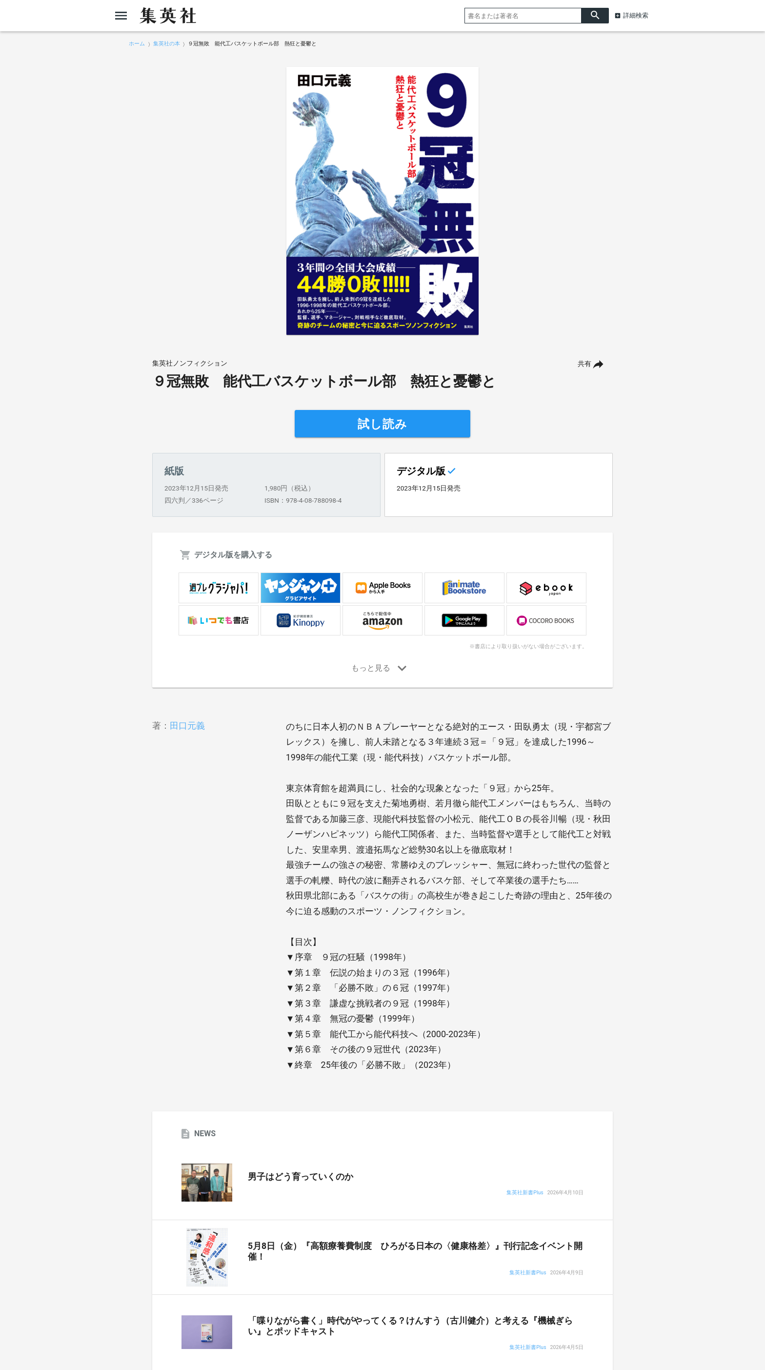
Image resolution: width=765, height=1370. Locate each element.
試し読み (382, 424)
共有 (584, 364)
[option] (382, 201)
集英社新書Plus (524, 1193)
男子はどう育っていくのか (300, 1177)
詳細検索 (635, 15)
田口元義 (187, 725)
